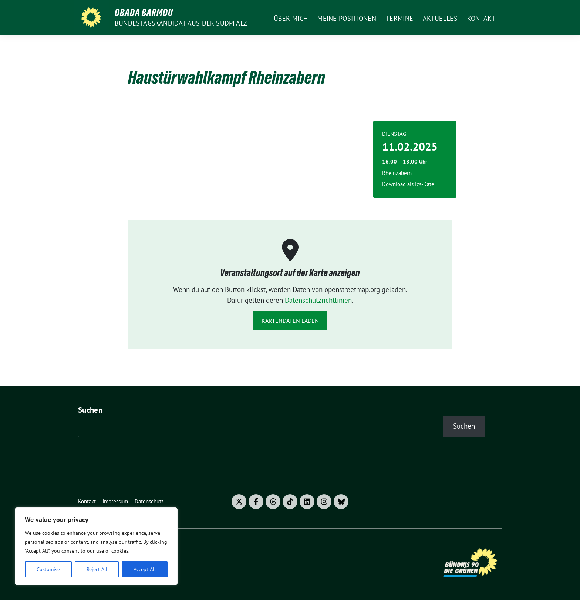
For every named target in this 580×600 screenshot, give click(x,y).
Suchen (90, 410)
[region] (96, 546)
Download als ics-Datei (409, 184)
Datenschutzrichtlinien (318, 300)
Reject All (97, 569)
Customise (48, 569)
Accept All (145, 569)
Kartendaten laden (290, 320)
